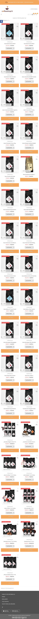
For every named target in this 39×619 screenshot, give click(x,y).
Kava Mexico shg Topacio (29, 309)
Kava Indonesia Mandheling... (29, 242)
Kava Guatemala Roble (10, 176)
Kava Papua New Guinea (10, 375)
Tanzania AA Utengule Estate (29, 408)
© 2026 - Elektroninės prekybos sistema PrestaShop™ (19, 615)
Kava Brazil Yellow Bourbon (10, 76)
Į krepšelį (9, 52)
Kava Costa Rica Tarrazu (29, 110)
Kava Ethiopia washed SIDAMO (29, 143)
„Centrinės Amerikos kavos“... (29, 442)
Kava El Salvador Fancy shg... (10, 143)
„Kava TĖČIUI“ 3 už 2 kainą (9, 508)
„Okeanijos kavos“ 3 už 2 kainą (10, 541)
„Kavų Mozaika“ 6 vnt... (29, 508)
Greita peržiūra (6, 38)
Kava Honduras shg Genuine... (9, 209)
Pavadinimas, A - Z (5, 20)
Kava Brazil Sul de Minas (29, 43)
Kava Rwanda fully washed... (10, 408)
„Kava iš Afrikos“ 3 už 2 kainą (10, 475)
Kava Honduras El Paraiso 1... (29, 174)
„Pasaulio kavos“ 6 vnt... (29, 541)
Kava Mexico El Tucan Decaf (10, 309)
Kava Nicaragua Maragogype (10, 342)
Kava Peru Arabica (29, 375)
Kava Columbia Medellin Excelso (29, 76)
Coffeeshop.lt (10, 41)
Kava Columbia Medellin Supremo (9, 110)
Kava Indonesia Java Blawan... (9, 242)
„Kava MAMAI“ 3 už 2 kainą (29, 475)
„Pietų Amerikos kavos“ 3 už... (10, 574)
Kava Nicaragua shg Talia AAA (29, 342)
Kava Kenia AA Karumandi (10, 276)
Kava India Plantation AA (29, 209)
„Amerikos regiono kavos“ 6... (10, 442)
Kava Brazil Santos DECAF (9, 43)
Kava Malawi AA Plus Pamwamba (29, 276)
